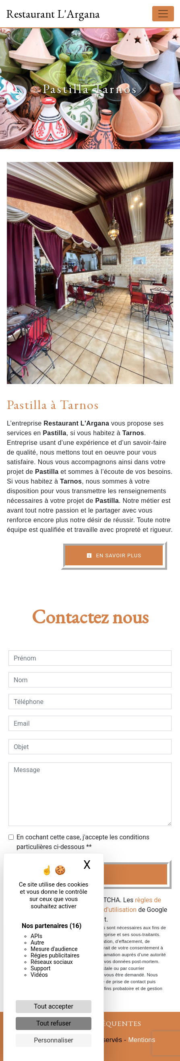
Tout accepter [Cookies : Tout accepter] (53, 1006)
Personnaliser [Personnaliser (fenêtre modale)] (53, 1040)
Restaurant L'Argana (53, 13)
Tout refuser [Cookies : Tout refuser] (53, 1023)
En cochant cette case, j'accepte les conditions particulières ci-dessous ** (83, 842)
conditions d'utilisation (104, 910)
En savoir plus (114, 555)
